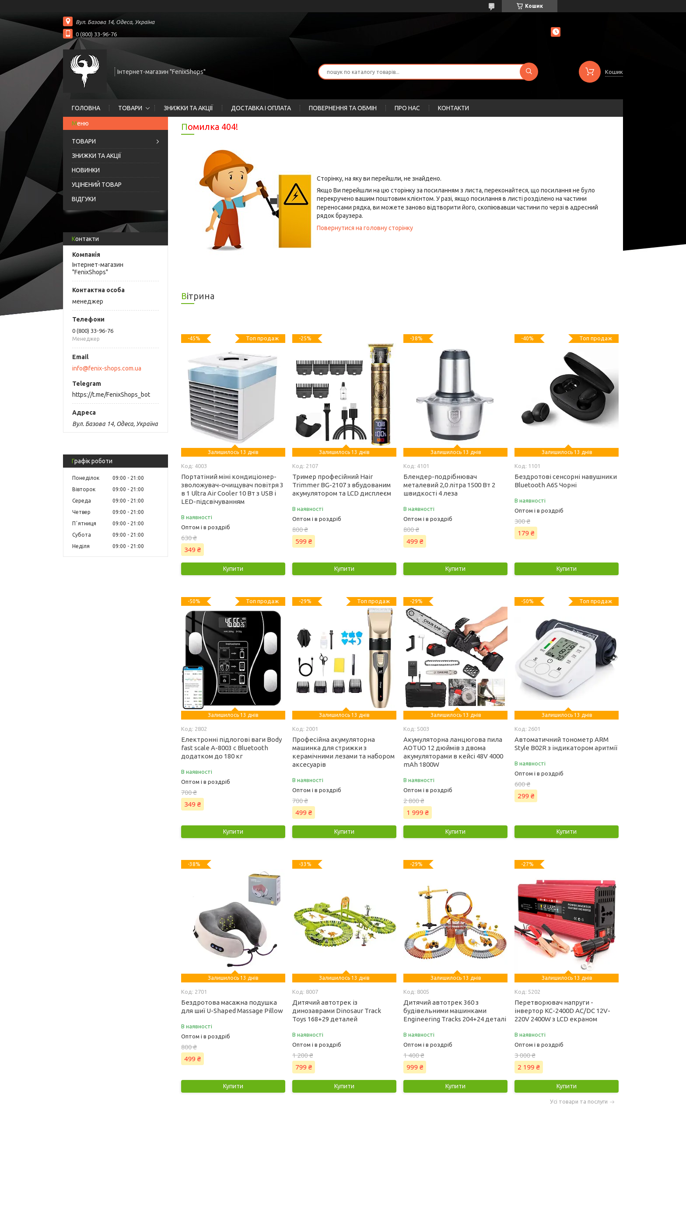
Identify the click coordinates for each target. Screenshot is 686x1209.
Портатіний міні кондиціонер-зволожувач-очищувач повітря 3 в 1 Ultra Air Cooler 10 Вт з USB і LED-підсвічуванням (232, 489)
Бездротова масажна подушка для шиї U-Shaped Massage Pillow (232, 1006)
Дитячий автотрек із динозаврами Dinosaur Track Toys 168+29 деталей (336, 1011)
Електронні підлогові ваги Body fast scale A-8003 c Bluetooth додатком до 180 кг (231, 748)
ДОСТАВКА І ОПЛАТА (261, 108)
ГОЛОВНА (86, 108)
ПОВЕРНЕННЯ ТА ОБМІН (343, 108)
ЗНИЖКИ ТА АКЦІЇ (188, 108)
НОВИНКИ (86, 170)
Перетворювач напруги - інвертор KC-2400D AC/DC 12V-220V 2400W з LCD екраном (562, 1011)
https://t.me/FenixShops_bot (111, 394)
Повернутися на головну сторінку (365, 227)
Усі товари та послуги (579, 1101)
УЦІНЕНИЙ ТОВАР (97, 184)
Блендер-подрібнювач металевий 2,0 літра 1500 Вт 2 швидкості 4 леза (449, 485)
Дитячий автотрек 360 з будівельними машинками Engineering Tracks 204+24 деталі (454, 1011)
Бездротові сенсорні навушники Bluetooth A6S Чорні (565, 481)
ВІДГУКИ (84, 199)
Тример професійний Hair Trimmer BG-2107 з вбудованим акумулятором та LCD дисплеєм (341, 485)
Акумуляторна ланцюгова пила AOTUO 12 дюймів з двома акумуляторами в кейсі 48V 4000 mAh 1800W (453, 752)
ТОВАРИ (130, 108)
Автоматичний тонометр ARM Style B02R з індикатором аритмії (565, 743)
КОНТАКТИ (453, 108)
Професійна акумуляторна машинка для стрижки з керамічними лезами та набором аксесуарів (343, 752)
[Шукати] (529, 72)
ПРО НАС (407, 108)
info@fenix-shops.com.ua (106, 368)
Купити (233, 568)
